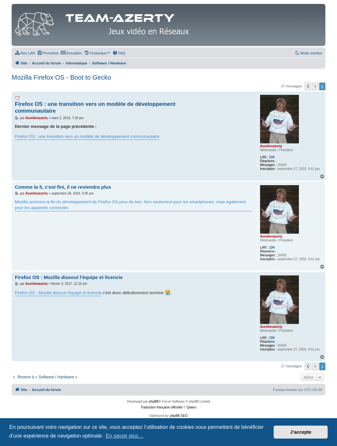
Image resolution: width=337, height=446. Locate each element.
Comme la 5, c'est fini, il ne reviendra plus (63, 187)
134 (272, 157)
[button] (308, 86)
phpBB (154, 401)
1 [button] (315, 86)
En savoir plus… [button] (124, 436)
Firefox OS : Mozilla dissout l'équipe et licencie (69, 277)
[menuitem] (25, 53)
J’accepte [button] (300, 432)
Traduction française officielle (162, 407)
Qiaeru (191, 407)
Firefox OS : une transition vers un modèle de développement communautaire (95, 107)
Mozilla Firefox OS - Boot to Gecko (61, 77)
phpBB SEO (179, 416)
